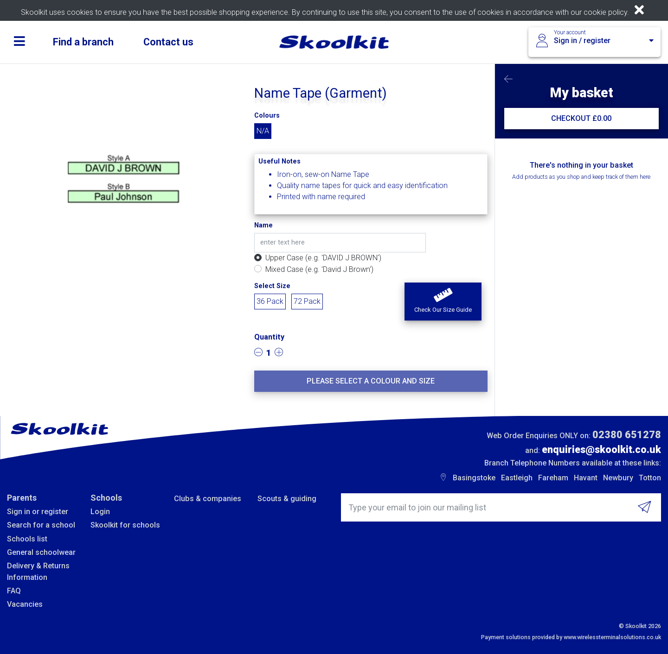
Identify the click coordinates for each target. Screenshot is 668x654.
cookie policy (605, 12)
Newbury (618, 477)
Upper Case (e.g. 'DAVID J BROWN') (323, 257)
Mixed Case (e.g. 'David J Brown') (319, 269)
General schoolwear (41, 552)
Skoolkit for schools (125, 525)
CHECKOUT (581, 118)
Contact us (168, 42)
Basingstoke (474, 477)
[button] (443, 302)
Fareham (553, 477)
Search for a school (41, 525)
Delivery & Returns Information (38, 571)
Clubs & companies (207, 498)
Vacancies (25, 604)
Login (100, 511)
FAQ (14, 590)
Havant (585, 477)
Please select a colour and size (371, 381)
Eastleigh (517, 477)
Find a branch (83, 42)
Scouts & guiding (286, 498)
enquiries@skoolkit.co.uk (601, 449)
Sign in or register (37, 511)
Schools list (27, 539)
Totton (650, 477)
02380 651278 (626, 434)
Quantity (269, 337)
